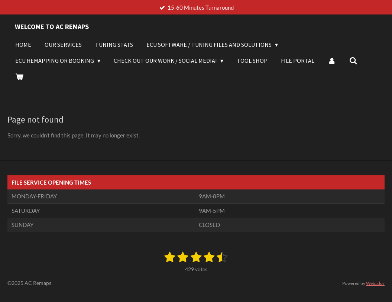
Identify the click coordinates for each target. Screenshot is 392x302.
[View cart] (19, 76)
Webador (375, 283)
